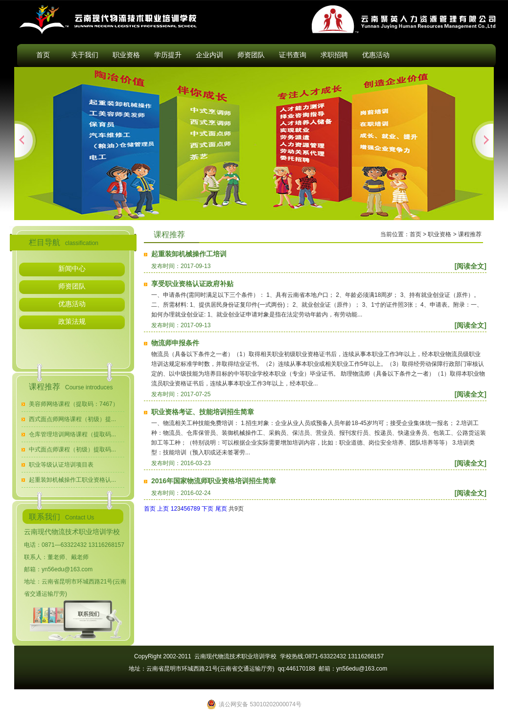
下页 (207, 508)
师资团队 (251, 55)
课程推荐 (470, 234)
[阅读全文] (470, 266)
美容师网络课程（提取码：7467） (73, 404)
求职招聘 (334, 55)
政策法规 (72, 321)
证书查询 (292, 55)
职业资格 (126, 55)
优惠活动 (376, 55)
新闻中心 (72, 268)
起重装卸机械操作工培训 (189, 254)
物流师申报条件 (175, 343)
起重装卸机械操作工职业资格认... (72, 479)
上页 (163, 508)
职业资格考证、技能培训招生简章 (202, 412)
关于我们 (84, 55)
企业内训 (209, 55)
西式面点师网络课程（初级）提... (72, 419)
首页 (43, 55)
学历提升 (168, 55)
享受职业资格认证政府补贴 (192, 284)
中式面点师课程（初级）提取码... (72, 449)
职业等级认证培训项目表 (61, 464)
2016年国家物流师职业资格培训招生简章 (213, 481)
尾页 (221, 508)
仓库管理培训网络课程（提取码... (72, 434)
